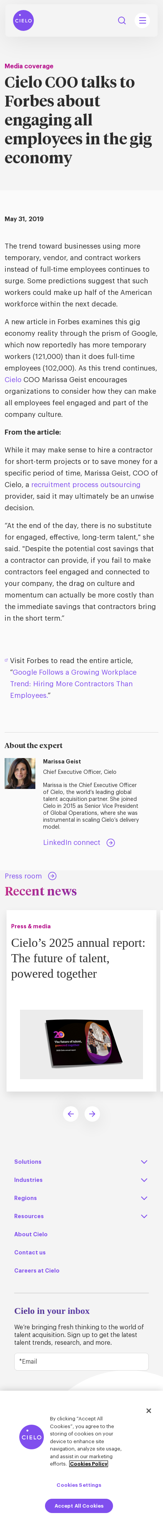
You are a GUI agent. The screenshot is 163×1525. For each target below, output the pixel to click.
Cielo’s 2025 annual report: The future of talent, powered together (78, 958)
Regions (25, 1198)
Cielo (13, 379)
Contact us (30, 1252)
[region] (81, 1458)
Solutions (28, 1161)
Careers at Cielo (37, 1270)
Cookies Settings (79, 1485)
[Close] (148, 1410)
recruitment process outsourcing (86, 484)
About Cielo (31, 1234)
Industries (28, 1180)
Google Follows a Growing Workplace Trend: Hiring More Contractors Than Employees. (73, 684)
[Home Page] (23, 20)
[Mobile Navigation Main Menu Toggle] (142, 20)
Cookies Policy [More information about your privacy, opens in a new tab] (88, 1463)
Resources (29, 1216)
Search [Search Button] (121, 20)
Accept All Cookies (79, 1505)
